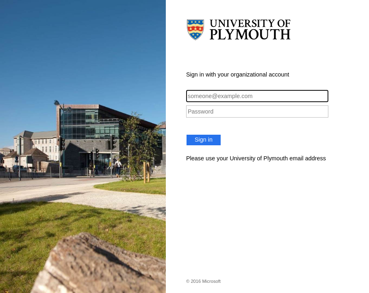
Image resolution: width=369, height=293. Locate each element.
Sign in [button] (204, 139)
